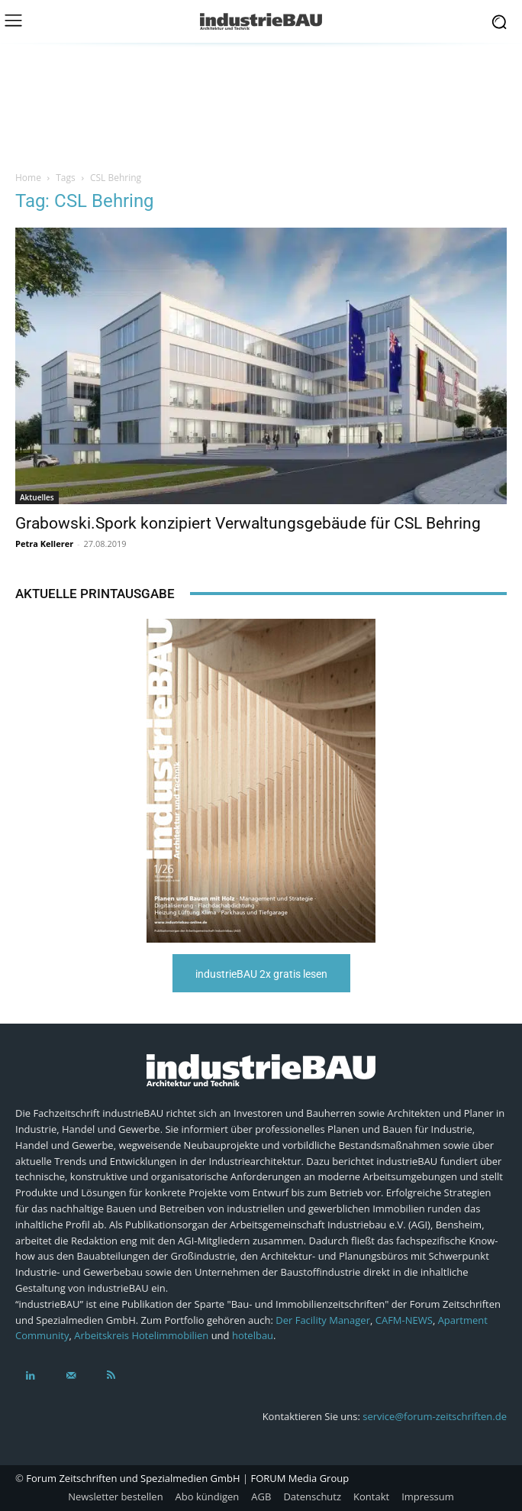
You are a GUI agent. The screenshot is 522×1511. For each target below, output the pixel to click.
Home (28, 177)
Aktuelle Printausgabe (95, 593)
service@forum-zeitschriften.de (434, 1416)
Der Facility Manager (323, 1320)
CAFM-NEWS (404, 1320)
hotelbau (252, 1335)
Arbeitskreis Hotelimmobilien (141, 1335)
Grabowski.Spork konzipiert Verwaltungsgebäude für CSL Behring (248, 523)
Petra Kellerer (44, 543)
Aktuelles (37, 497)
